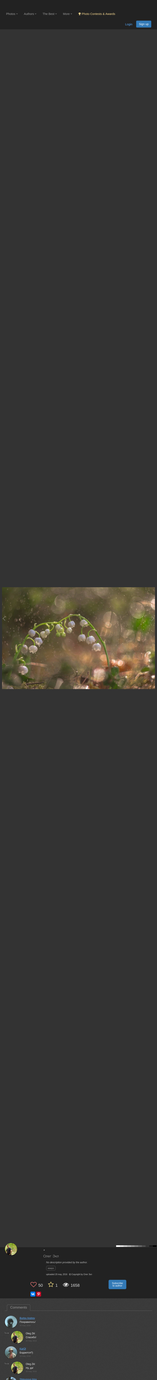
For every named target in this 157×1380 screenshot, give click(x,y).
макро (51, 1268)
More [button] (67, 13)
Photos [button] (12, 13)
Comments (18, 1307)
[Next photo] (152, 618)
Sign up (144, 24)
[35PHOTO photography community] (22, 5)
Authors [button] (30, 13)
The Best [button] (50, 13)
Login (128, 24)
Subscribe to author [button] (117, 1284)
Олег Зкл (51, 1256)
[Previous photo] (3, 618)
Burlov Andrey (27, 1318)
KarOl (23, 1348)
